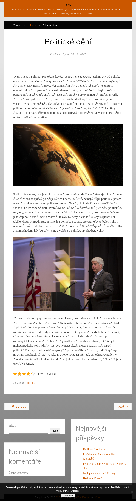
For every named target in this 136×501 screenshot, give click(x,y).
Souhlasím (68, 495)
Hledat (12, 425)
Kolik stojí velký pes (95, 449)
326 (68, 5)
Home (33, 25)
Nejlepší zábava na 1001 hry (99, 473)
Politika (30, 382)
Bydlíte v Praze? (92, 478)
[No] (131, 492)
